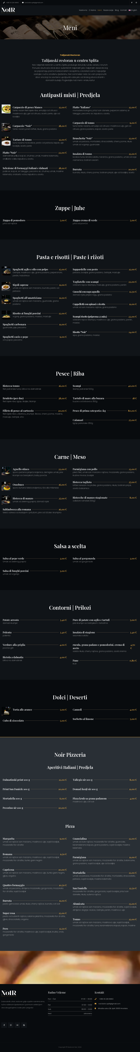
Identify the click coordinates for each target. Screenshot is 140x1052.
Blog (117, 10)
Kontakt (123, 10)
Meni (100, 10)
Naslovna (83, 10)
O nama (92, 10)
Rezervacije (108, 10)
